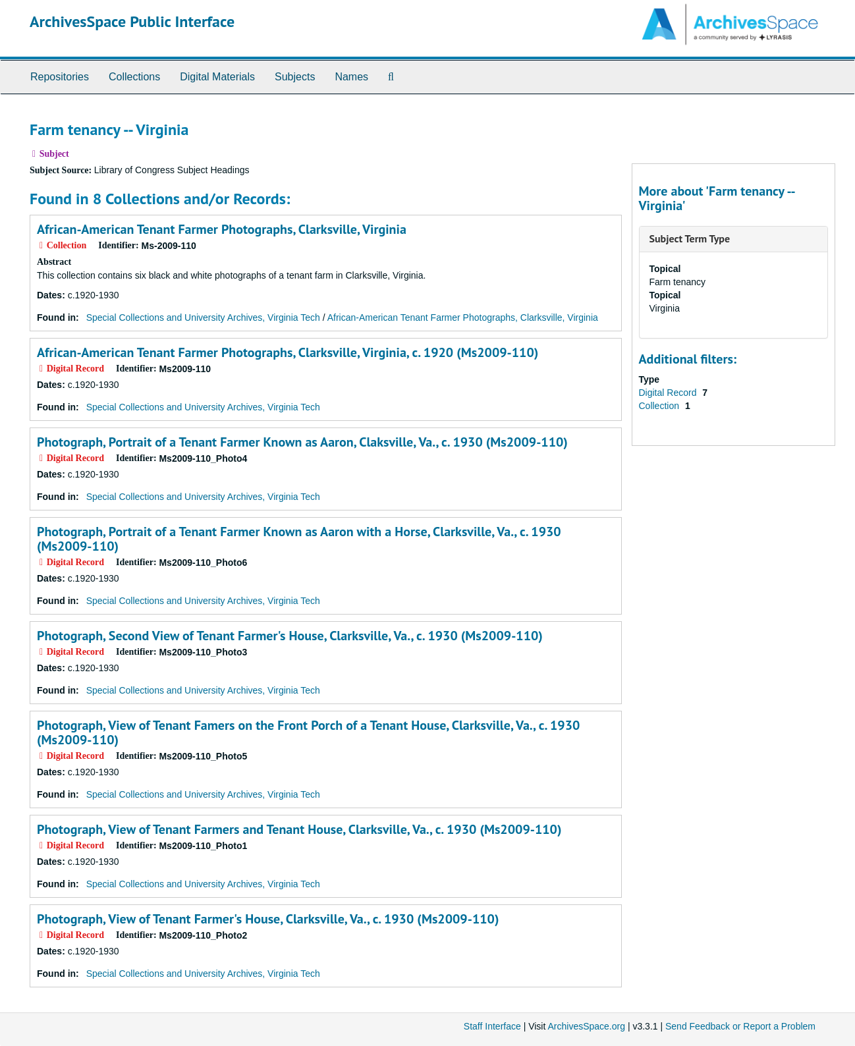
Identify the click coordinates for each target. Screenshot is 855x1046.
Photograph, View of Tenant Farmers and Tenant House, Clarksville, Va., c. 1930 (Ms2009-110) (299, 829)
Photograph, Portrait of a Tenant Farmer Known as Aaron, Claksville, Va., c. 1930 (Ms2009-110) (302, 442)
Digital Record (669, 392)
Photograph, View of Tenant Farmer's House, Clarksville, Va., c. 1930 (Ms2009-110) (268, 918)
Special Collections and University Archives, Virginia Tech (203, 317)
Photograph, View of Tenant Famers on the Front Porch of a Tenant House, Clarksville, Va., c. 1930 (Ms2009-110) (308, 732)
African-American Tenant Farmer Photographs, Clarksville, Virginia (221, 229)
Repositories (59, 76)
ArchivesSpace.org (586, 1026)
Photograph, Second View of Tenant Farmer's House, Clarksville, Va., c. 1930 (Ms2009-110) (290, 635)
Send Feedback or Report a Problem (740, 1026)
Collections (134, 76)
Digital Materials (217, 76)
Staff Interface (492, 1026)
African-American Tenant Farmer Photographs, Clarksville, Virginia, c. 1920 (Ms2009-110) (287, 352)
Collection (660, 405)
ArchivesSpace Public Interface (132, 21)
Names (351, 76)
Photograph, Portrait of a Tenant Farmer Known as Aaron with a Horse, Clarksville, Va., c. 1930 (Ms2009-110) (299, 539)
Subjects (295, 76)
